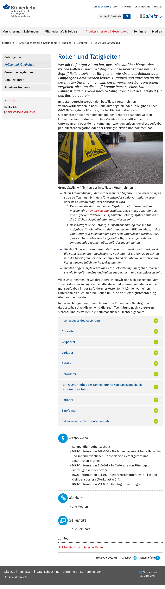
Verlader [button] (67, 353)
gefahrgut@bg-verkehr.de (21, 112)
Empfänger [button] (69, 410)
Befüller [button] (67, 363)
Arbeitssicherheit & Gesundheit (106, 31)
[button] (103, 7)
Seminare (140, 31)
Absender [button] (68, 331)
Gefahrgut (83, 43)
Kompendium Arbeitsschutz (91, 447)
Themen (67, 43)
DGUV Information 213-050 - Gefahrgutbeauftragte (106, 484)
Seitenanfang (147, 557)
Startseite (8, 43)
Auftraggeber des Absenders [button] (81, 321)
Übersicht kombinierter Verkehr (84, 547)
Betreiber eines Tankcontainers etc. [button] (86, 421)
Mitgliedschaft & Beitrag (61, 31)
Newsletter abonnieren (148, 573)
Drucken (126, 557)
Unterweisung (99, 210)
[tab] (110, 320)
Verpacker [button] (68, 342)
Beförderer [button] (69, 374)
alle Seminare (81, 529)
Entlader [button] (67, 400)
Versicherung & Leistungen (21, 31)
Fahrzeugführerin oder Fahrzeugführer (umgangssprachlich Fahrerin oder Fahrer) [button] (102, 387)
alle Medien (80, 506)
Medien (157, 31)
